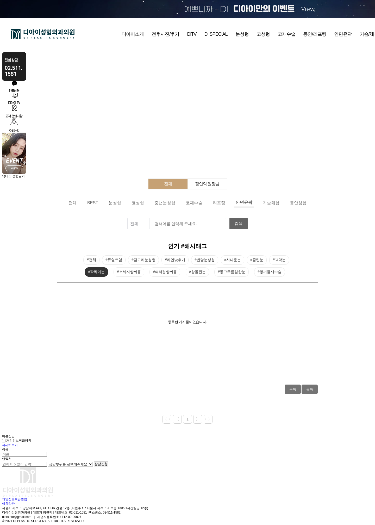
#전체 (91, 260)
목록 (292, 389)
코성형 (263, 34)
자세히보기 (10, 445)
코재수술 (286, 34)
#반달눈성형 (205, 260)
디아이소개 (133, 34)
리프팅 (219, 203)
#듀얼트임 (113, 260)
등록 (309, 389)
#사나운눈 (232, 260)
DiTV (191, 34)
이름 (5, 449)
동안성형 (298, 203)
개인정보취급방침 (16, 440)
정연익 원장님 (207, 184)
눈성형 (242, 34)
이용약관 (8, 503)
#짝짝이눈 (96, 272)
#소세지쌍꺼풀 (129, 272)
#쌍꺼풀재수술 (270, 272)
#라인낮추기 (175, 260)
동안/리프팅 (314, 34)
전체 (168, 184)
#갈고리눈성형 (143, 260)
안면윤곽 (343, 34)
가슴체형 (271, 203)
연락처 (6, 459)
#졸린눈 (256, 260)
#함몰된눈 (197, 272)
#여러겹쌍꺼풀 (165, 272)
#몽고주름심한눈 (231, 272)
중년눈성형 (164, 203)
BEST (92, 203)
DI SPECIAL (215, 34)
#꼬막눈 (279, 260)
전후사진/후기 (165, 34)
